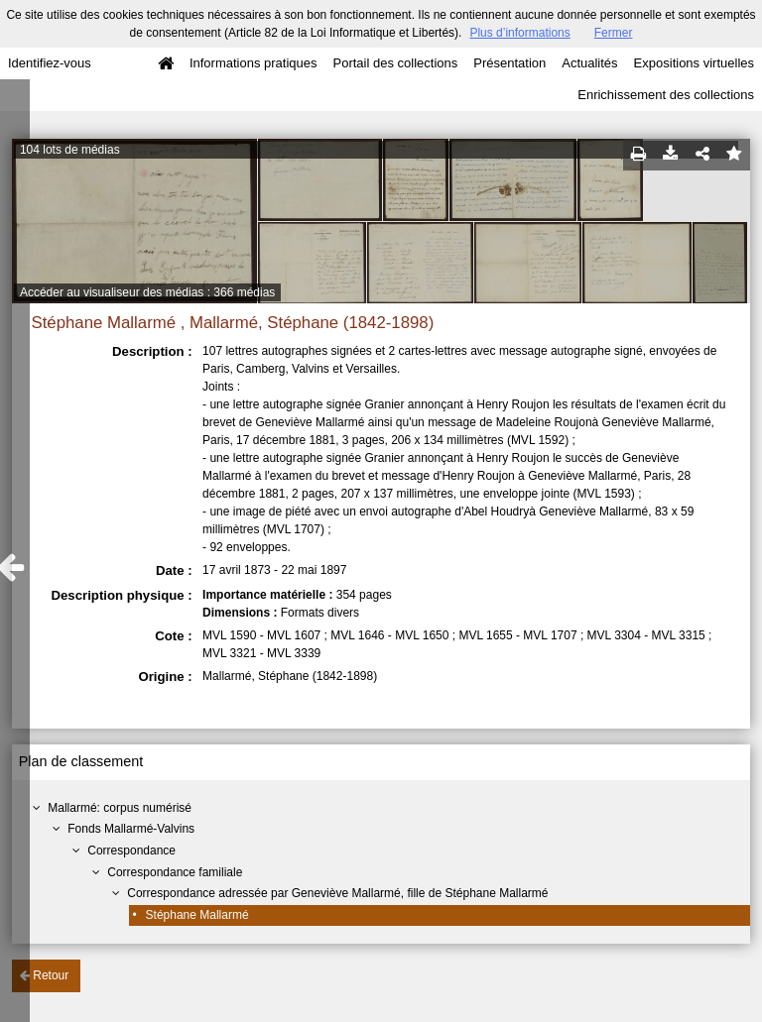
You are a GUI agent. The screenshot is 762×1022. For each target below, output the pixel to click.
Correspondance (131, 850)
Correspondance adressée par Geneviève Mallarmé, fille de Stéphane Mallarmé (337, 893)
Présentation (509, 63)
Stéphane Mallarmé (197, 915)
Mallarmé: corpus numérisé (119, 808)
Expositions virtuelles (694, 63)
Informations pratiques (254, 63)
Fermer (613, 33)
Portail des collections (395, 63)
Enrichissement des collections (665, 94)
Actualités (589, 63)
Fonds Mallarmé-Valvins (130, 829)
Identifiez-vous (49, 63)
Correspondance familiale (174, 872)
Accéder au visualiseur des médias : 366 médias (147, 292)
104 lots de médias (70, 150)
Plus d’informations (519, 33)
